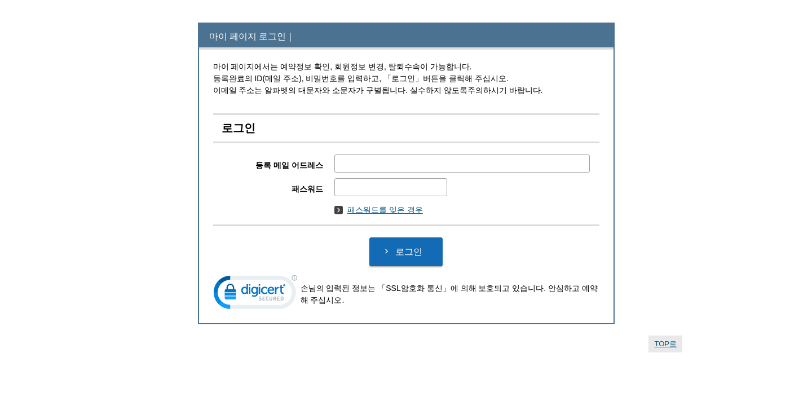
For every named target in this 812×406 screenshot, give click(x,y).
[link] (255, 295)
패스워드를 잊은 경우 (378, 209)
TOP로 (665, 343)
